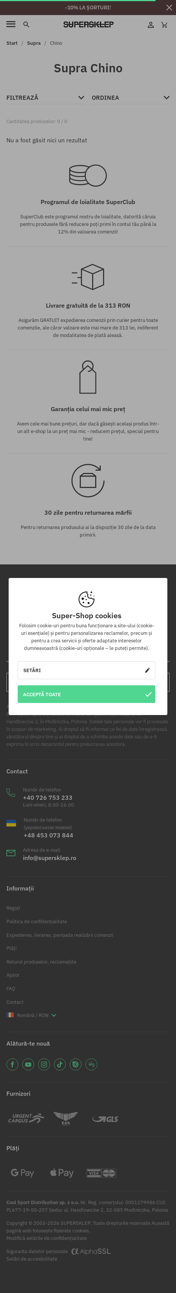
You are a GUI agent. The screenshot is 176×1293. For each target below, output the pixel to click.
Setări (86, 670)
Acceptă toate (87, 694)
